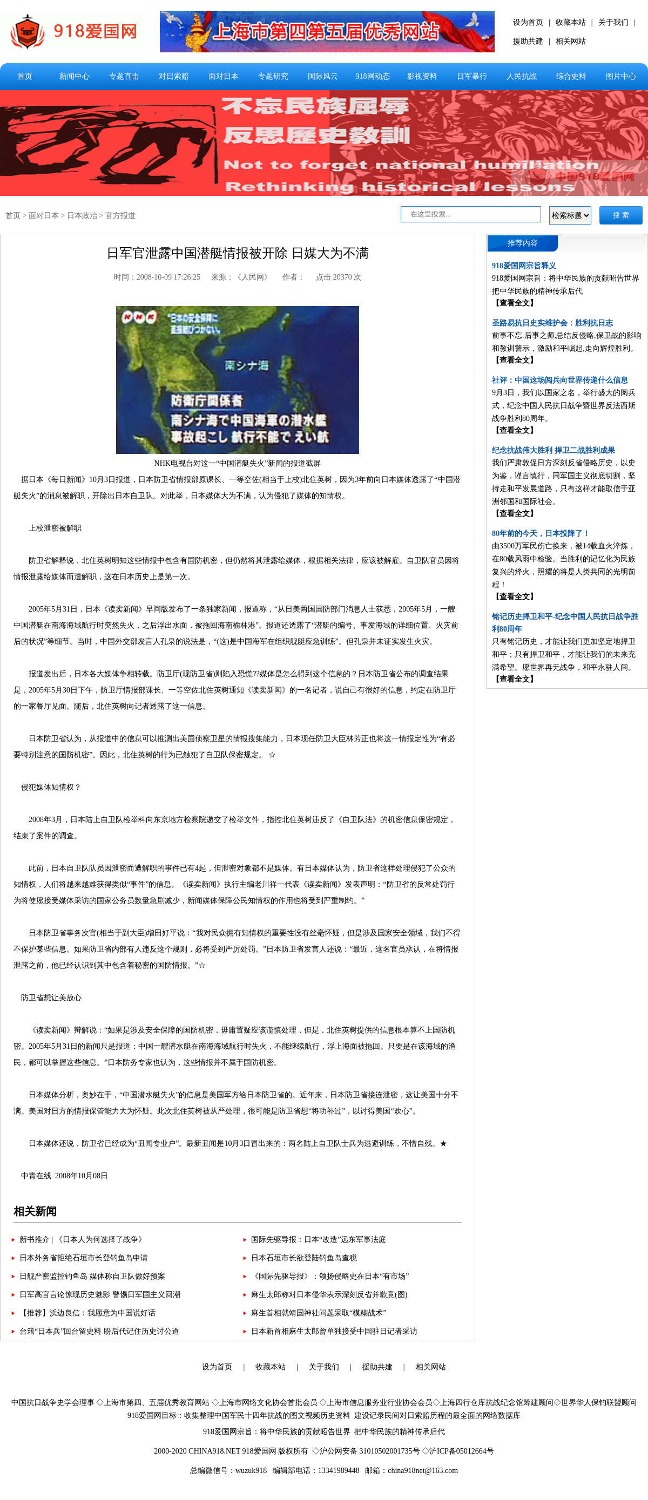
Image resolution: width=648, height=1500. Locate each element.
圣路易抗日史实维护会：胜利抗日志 (552, 323)
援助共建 (528, 41)
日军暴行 (472, 76)
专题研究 (273, 76)
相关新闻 (35, 1211)
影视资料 (422, 76)
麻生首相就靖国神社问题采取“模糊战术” (318, 1313)
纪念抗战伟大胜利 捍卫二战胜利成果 (553, 450)
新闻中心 (74, 76)
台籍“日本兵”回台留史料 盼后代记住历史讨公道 (99, 1331)
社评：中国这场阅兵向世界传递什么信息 (560, 380)
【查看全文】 (514, 303)
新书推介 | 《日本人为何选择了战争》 (82, 1240)
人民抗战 (522, 76)
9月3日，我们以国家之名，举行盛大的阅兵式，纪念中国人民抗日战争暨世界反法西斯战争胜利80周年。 (564, 406)
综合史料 (571, 76)
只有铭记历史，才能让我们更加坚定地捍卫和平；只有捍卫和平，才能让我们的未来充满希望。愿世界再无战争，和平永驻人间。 (564, 654)
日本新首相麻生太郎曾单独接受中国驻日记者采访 (334, 1331)
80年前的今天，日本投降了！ (541, 534)
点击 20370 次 (338, 277)
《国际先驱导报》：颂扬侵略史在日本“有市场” (330, 1276)
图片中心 (621, 76)
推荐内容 (523, 243)
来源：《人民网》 (241, 277)
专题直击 (124, 76)
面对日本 (223, 76)
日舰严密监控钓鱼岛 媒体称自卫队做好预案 (92, 1276)
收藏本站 (571, 22)
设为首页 (528, 22)
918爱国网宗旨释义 (524, 266)
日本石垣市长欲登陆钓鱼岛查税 (304, 1258)
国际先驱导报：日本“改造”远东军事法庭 (318, 1240)
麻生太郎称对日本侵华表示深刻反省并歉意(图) (329, 1295)
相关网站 (571, 41)
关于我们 (613, 22)
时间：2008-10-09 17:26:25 (157, 277)
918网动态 (373, 76)
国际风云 (323, 76)
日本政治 (82, 216)
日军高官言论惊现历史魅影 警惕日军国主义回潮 (99, 1295)
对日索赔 (174, 76)
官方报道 (120, 216)
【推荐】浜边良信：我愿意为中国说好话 (87, 1313)
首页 (24, 76)
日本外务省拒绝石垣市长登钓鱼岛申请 (83, 1258)
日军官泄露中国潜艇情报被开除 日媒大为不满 (237, 253)
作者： (293, 277)
